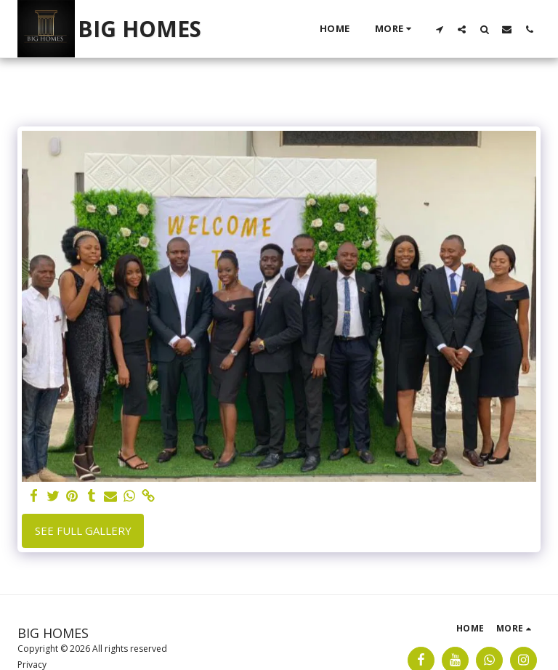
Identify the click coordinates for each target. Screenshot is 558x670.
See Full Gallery (83, 530)
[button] (439, 29)
